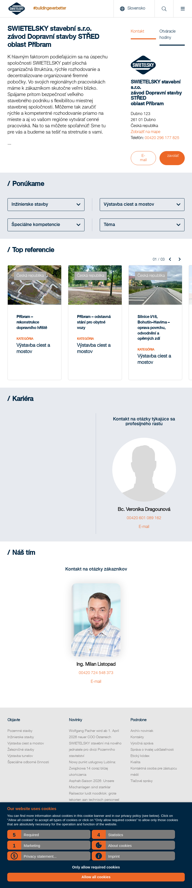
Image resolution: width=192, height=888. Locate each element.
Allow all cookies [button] (96, 877)
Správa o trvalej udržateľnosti (152, 749)
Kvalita (135, 762)
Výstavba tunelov (20, 756)
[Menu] (182, 9)
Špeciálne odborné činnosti (28, 762)
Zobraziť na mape (145, 132)
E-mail (143, 158)
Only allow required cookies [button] (96, 867)
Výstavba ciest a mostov (26, 743)
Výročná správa (141, 743)
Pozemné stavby (20, 731)
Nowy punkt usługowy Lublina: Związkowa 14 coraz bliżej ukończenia (92, 768)
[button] (48, 834)
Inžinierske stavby (21, 737)
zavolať (173, 156)
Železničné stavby (21, 749)
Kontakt (137, 32)
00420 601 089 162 (144, 518)
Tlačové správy (141, 781)
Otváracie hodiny (168, 35)
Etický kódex (140, 756)
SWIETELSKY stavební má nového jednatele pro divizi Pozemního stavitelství (95, 750)
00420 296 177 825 (162, 138)
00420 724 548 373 (96, 673)
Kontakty (137, 737)
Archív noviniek (141, 731)
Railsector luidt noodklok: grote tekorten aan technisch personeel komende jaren (94, 800)
